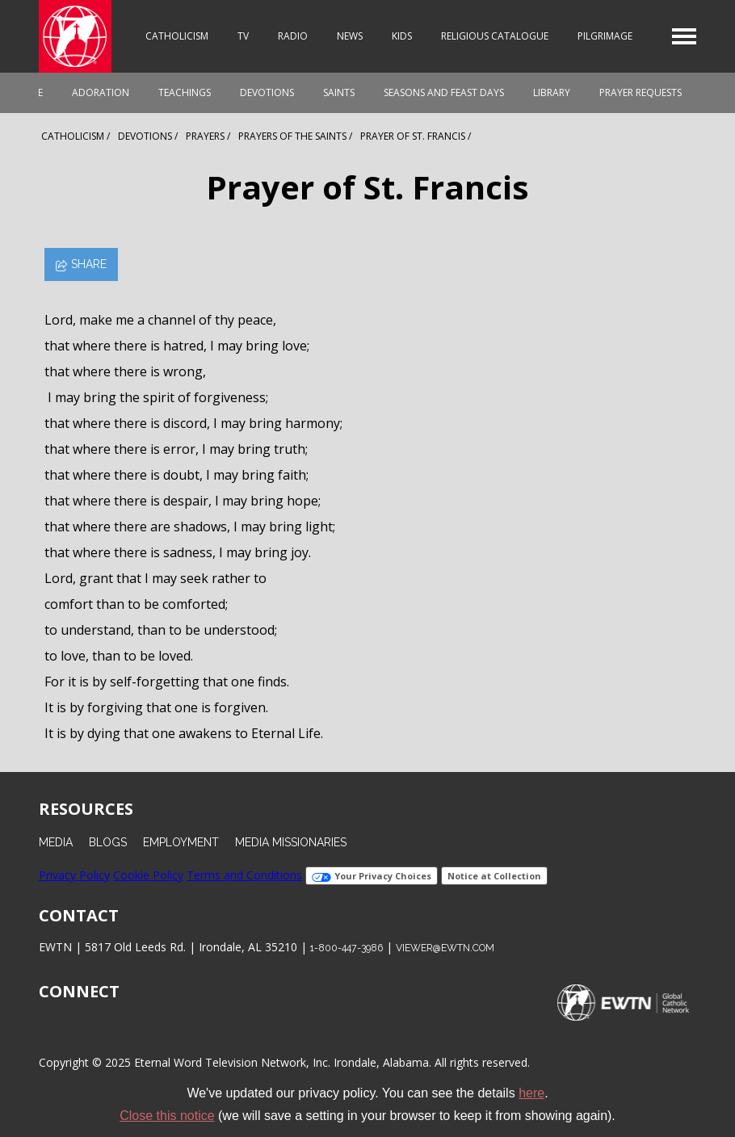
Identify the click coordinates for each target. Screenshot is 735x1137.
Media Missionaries (290, 842)
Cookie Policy (148, 875)
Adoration (100, 92)
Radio (293, 36)
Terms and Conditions (244, 875)
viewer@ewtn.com (445, 948)
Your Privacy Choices (371, 876)
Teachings (184, 92)
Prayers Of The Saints (292, 136)
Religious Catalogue (494, 36)
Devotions (267, 92)
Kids (402, 36)
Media (56, 842)
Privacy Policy (74, 875)
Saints (339, 92)
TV (243, 36)
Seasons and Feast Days (444, 92)
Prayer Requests (640, 92)
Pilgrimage (605, 36)
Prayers (205, 136)
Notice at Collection (494, 876)
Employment (181, 842)
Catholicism (176, 36)
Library (551, 92)
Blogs (108, 842)
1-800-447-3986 (346, 948)
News (350, 36)
